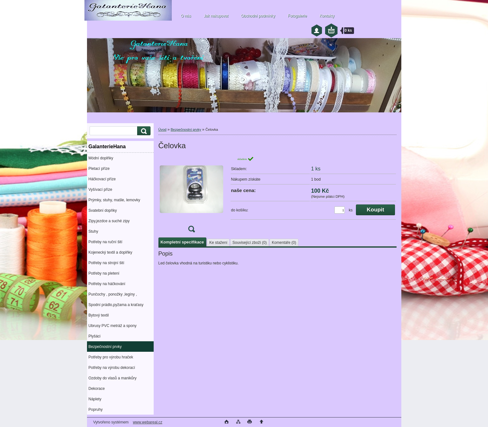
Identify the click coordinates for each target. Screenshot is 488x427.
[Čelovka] (191, 196)
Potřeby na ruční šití (106, 242)
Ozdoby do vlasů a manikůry (113, 378)
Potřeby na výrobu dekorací (112, 367)
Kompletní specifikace (182, 242)
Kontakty (326, 16)
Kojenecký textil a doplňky (110, 252)
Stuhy (93, 231)
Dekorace (97, 388)
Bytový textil (99, 315)
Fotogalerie (297, 16)
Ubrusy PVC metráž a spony (113, 326)
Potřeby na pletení (104, 273)
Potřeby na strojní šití (106, 263)
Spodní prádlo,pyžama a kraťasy (116, 305)
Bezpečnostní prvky (105, 346)
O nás (186, 16)
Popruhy (96, 409)
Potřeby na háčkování (107, 284)
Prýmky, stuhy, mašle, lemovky (114, 200)
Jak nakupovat (216, 16)
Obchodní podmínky (258, 16)
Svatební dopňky (103, 210)
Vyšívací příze (100, 189)
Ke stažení (218, 242)
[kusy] (339, 210)
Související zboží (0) (249, 242)
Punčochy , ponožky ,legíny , (113, 294)
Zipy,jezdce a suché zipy (109, 221)
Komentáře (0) (284, 242)
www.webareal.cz (147, 422)
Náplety (95, 399)
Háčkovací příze (102, 179)
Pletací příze (99, 168)
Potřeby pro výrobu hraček (111, 357)
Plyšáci (95, 336)
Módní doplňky (101, 158)
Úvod (162, 129)
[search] (143, 131)
